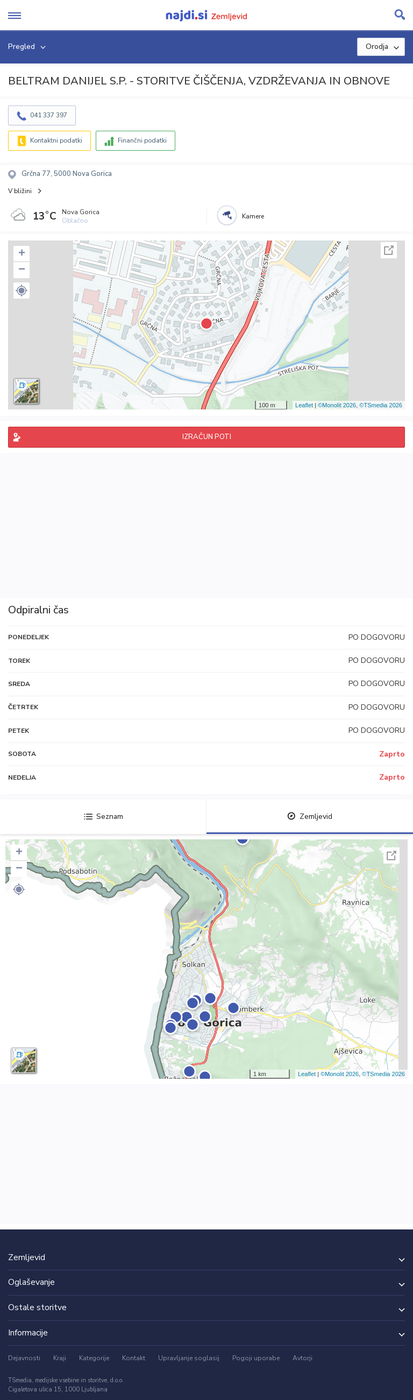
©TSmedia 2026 (380, 405)
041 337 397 (48, 115)
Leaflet (304, 405)
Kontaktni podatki (56, 140)
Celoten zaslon (389, 250)
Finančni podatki (142, 140)
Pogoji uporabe (256, 1358)
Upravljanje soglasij (188, 1358)
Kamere (253, 216)
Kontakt (133, 1358)
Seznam (103, 816)
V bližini (20, 191)
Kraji (59, 1358)
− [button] (21, 270)
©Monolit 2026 (337, 405)
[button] (21, 290)
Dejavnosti (24, 1358)
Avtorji (302, 1358)
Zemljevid (309, 816)
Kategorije (94, 1358)
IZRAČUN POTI (206, 437)
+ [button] (21, 254)
